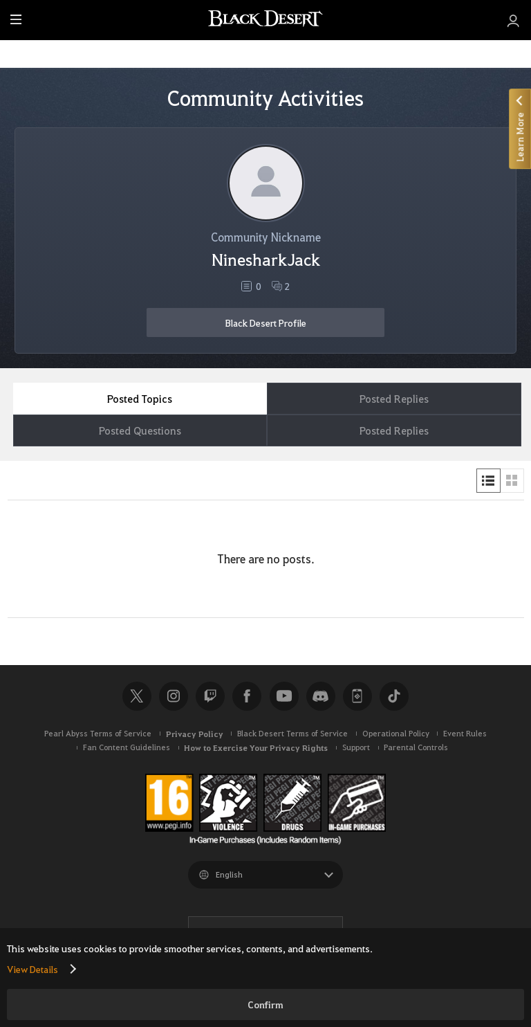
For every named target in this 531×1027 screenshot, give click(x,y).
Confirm (265, 1004)
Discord (320, 696)
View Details (32, 969)
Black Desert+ (357, 696)
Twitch (210, 696)
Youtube (284, 696)
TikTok (394, 696)
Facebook (246, 696)
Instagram (173, 696)
